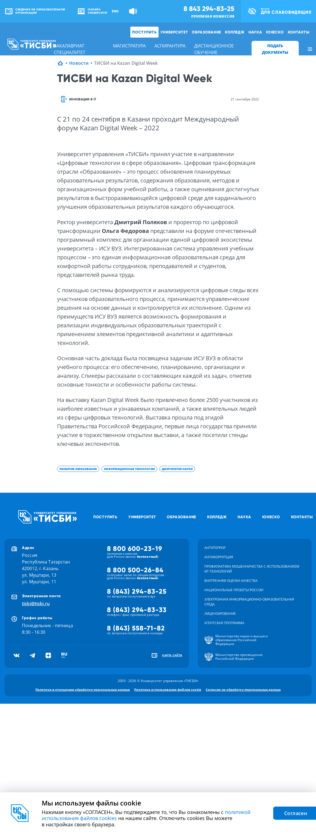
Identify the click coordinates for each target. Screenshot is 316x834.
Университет (174, 32)
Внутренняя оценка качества (231, 580)
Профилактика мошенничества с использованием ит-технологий (251, 569)
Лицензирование (220, 613)
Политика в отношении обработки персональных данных (82, 690)
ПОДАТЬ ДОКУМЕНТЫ (275, 49)
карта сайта (172, 655)
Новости (79, 63)
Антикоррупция (218, 557)
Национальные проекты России (233, 590)
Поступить (144, 32)
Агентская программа (224, 623)
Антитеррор (214, 547)
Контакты (299, 32)
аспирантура (169, 46)
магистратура (129, 46)
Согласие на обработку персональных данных (243, 690)
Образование (206, 32)
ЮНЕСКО (275, 32)
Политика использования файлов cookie (167, 690)
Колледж (235, 32)
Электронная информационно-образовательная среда (249, 602)
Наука (255, 32)
